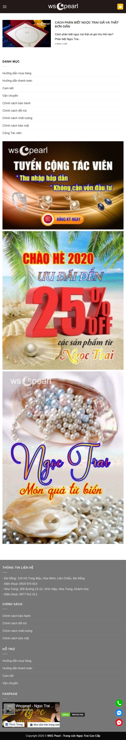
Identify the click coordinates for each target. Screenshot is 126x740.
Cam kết (7, 88)
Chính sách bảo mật (15, 125)
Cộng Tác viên (12, 133)
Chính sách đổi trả (14, 110)
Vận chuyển (10, 95)
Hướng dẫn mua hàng (16, 73)
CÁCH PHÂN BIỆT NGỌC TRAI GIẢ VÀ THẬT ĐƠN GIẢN (86, 24)
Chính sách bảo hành (16, 103)
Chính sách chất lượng (17, 118)
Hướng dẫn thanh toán (17, 80)
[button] (4, 6)
